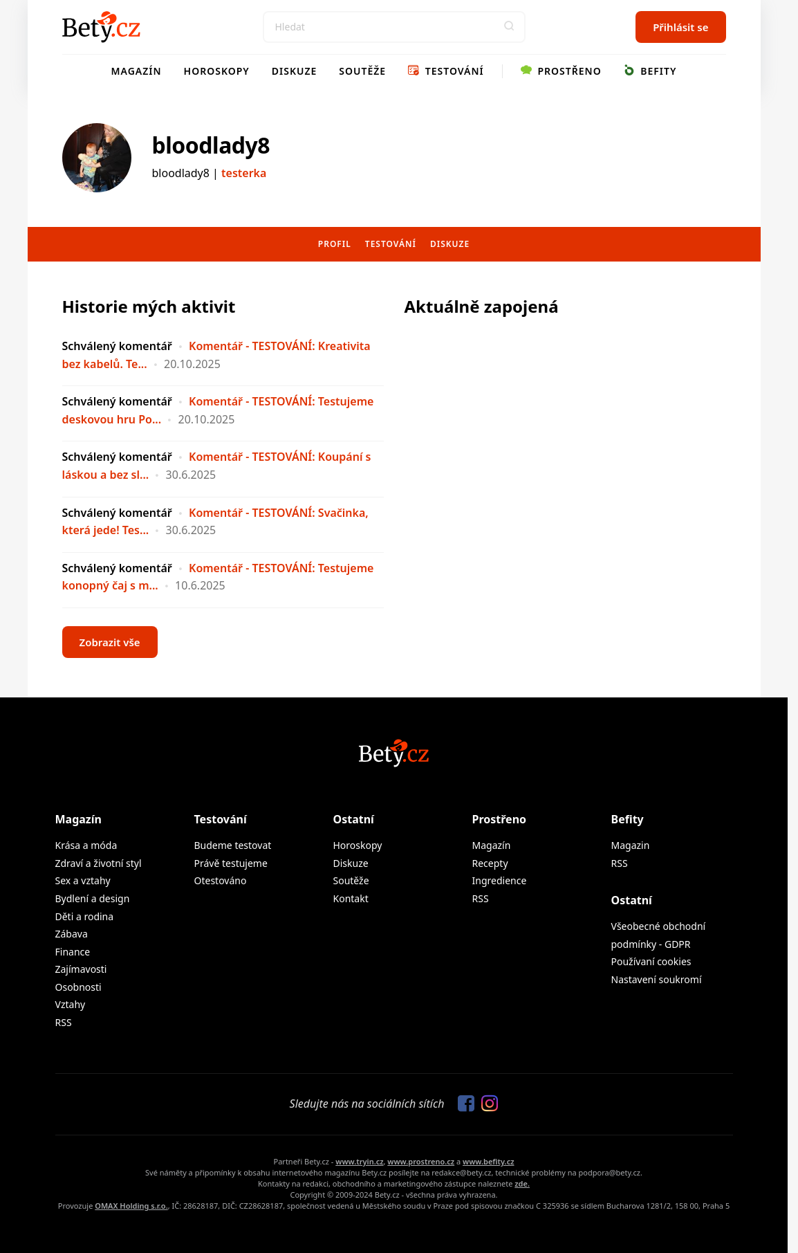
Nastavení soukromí (656, 979)
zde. (522, 1183)
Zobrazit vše (110, 642)
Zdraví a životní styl (98, 863)
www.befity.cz (488, 1161)
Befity (650, 70)
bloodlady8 (211, 145)
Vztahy (70, 1004)
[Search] (394, 27)
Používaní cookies (651, 961)
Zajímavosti (81, 969)
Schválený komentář (117, 346)
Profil (334, 244)
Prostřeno (561, 70)
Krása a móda (86, 845)
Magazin (630, 845)
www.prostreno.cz (420, 1161)
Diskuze (294, 70)
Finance (73, 951)
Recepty (490, 863)
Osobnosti (78, 987)
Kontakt (351, 898)
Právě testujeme (231, 863)
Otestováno (220, 880)
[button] (510, 27)
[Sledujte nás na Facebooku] (462, 1104)
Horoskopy (217, 70)
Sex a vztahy (83, 880)
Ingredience (499, 880)
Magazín (136, 70)
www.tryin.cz (359, 1161)
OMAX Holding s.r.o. (131, 1205)
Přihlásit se (680, 27)
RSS (63, 1022)
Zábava (71, 933)
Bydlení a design (92, 898)
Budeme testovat (233, 845)
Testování (446, 70)
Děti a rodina (84, 916)
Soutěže (362, 70)
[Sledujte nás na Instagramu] (486, 1104)
